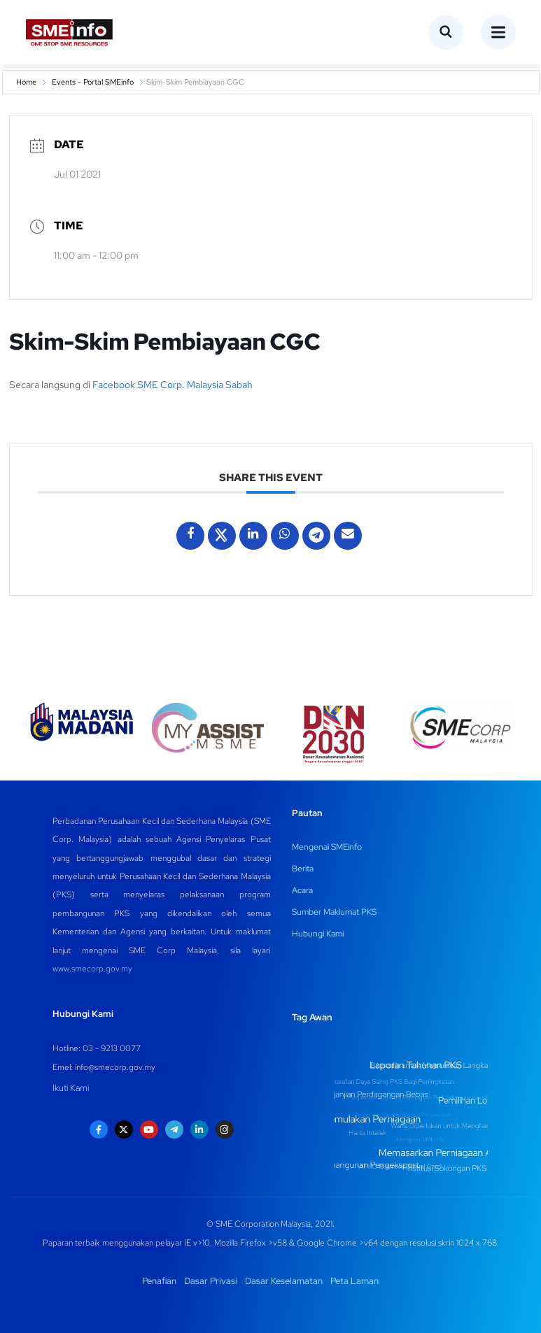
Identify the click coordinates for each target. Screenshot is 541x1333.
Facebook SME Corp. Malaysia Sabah (172, 384)
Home (26, 82)
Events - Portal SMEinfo (93, 82)
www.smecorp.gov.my (92, 968)
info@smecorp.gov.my (115, 1067)
